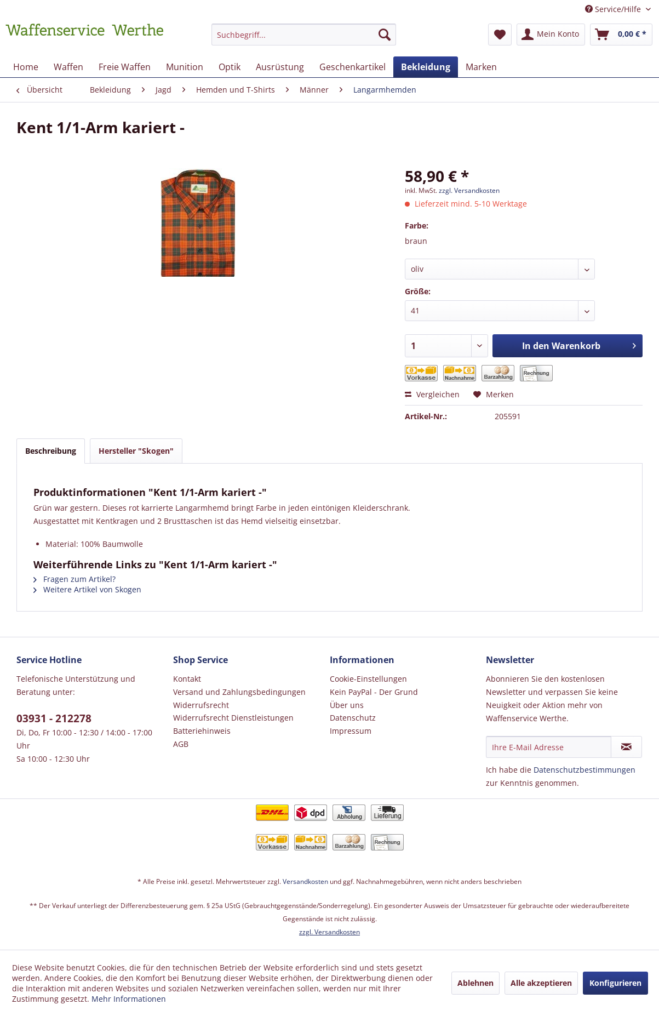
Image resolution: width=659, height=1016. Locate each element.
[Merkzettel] (500, 34)
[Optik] (229, 66)
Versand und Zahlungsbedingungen (239, 692)
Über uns (347, 705)
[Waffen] (68, 66)
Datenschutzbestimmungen (584, 769)
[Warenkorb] (621, 34)
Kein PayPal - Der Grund (374, 692)
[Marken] (481, 66)
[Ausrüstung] (280, 66)
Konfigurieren (615, 983)
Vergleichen (432, 394)
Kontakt (187, 678)
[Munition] (184, 66)
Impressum (350, 731)
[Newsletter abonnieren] (626, 747)
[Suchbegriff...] (303, 34)
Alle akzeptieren (541, 983)
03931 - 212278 (53, 718)
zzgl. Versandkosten (469, 190)
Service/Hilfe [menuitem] (614, 9)
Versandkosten (305, 881)
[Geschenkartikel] (352, 66)
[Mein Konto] (551, 34)
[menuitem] (303, 40)
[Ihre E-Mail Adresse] (548, 747)
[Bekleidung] (425, 66)
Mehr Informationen (128, 999)
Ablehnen (475, 983)
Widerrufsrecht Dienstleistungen (233, 717)
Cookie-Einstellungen (368, 678)
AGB (180, 744)
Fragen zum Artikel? (74, 579)
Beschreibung (50, 451)
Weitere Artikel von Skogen (87, 589)
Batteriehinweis (202, 731)
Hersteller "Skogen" (136, 451)
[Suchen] (384, 34)
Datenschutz (353, 717)
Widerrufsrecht (201, 705)
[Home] (25, 66)
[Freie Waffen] (124, 66)
